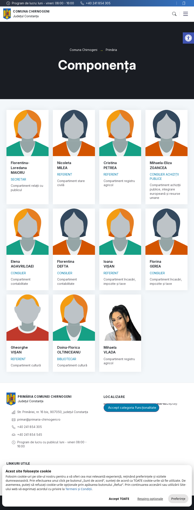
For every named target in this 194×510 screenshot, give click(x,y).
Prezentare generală (21, 464)
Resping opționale (150, 499)
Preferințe (178, 499)
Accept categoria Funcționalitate (132, 398)
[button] (188, 38)
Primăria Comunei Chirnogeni (46, 387)
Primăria (111, 50)
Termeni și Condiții (78, 489)
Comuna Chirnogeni (32, 11)
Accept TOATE (119, 499)
